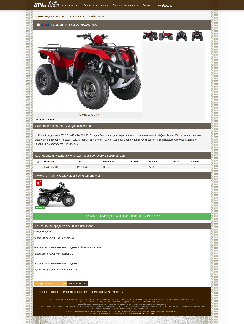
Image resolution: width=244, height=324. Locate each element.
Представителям (100, 292)
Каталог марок (70, 5)
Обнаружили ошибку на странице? (51, 283)
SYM (63, 16)
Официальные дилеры (95, 5)
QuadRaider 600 (96, 16)
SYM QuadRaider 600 (166, 135)
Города (54, 292)
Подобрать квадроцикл (125, 5)
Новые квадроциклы (47, 16)
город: (163, 5)
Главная (42, 292)
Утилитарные (77, 16)
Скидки (146, 5)
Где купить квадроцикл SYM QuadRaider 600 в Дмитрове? (122, 216)
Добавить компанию (77, 283)
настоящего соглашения (144, 313)
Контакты (118, 292)
